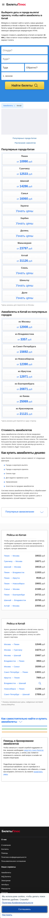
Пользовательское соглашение (13, 861)
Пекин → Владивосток (14, 572)
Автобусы (5, 885)
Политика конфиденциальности (13, 857)
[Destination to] (24, 59)
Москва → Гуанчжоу (13, 650)
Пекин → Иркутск (12, 578)
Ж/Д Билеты (6, 877)
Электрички (5, 881)
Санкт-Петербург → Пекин (16, 672)
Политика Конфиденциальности (17, 903)
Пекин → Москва (11, 556)
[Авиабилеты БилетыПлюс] (11, 832)
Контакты (5, 849)
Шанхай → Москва (12, 567)
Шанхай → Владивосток (15, 600)
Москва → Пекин (11, 644)
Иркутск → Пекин (12, 678)
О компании (6, 845)
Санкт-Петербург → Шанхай (17, 694)
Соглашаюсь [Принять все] (24, 909)
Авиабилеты (6, 873)
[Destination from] (24, 50)
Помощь (4, 853)
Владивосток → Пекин (14, 661)
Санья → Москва (11, 589)
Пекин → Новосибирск (14, 583)
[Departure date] (12, 68)
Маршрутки (5, 889)
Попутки (4, 893)
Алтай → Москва (11, 606)
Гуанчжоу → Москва (13, 561)
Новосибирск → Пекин (14, 689)
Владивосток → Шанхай (15, 683)
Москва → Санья (11, 666)
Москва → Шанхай (12, 655)
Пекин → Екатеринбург (14, 595)
